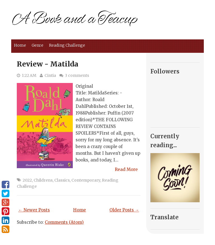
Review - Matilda (47, 64)
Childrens (43, 180)
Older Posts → (124, 210)
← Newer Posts (34, 210)
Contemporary (85, 180)
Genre (37, 45)
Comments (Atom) (64, 222)
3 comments (77, 75)
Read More (126, 169)
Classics (62, 180)
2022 (27, 180)
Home (20, 45)
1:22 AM (29, 75)
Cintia (50, 75)
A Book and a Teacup (74, 19)
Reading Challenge (67, 45)
